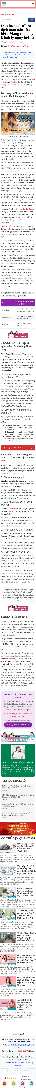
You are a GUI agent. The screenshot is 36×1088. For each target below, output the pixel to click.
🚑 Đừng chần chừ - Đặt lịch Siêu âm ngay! (18, 448)
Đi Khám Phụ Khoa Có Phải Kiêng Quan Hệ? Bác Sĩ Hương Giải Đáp (26, 981)
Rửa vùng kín (13, 508)
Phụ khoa (11, 14)
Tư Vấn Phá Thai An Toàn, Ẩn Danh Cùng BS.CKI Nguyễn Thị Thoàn (16, 787)
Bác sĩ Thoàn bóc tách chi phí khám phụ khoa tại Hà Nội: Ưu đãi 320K (25, 892)
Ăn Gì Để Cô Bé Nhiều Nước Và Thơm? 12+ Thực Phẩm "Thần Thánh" (25, 1005)
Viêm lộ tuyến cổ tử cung (10, 226)
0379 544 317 (22, 1051)
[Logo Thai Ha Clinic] (4, 4)
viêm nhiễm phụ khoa (24, 209)
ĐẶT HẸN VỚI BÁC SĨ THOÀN (18, 725)
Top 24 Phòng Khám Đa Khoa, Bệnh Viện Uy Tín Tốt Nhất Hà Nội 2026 (26, 936)
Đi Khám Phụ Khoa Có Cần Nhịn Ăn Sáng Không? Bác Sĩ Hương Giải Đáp (26, 959)
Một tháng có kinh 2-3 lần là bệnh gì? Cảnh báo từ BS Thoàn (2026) (25, 847)
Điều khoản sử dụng (18, 1063)
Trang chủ (4, 14)
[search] (14, 20)
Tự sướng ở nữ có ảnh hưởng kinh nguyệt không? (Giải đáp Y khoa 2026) (16, 814)
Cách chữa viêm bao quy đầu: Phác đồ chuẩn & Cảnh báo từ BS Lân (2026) (18, 796)
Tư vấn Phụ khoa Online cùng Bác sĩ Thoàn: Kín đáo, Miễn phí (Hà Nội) (25, 914)
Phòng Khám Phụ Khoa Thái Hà (15, 658)
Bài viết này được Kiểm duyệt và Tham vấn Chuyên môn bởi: (17, 55)
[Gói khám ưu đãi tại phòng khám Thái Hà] (18, 828)
